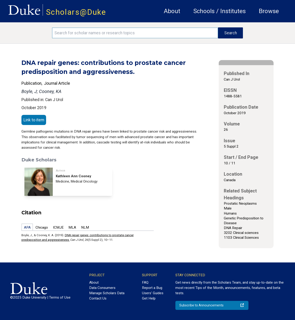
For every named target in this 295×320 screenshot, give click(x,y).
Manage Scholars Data (106, 293)
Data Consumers (102, 288)
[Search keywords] (135, 33)
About (172, 11)
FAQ (145, 282)
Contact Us (97, 298)
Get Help (149, 298)
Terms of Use (60, 297)
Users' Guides (152, 293)
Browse (269, 11)
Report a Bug (152, 288)
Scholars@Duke (76, 12)
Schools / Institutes (219, 11)
